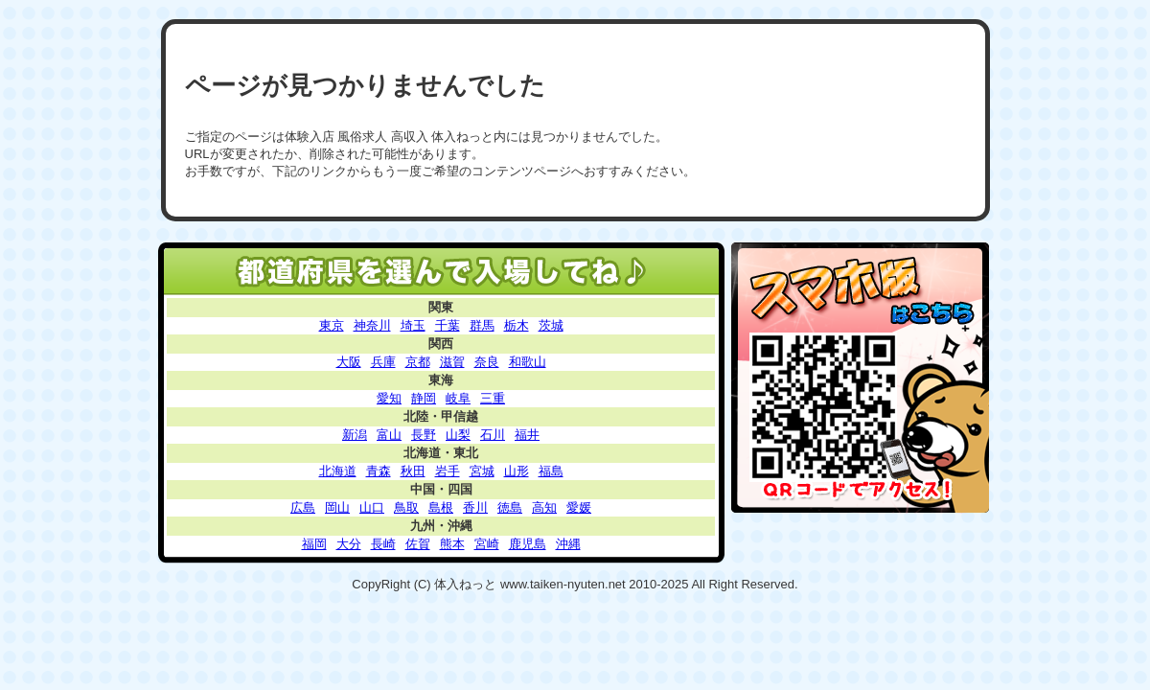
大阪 (348, 362)
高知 (544, 507)
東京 (331, 325)
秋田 (413, 471)
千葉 (447, 325)
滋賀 (452, 362)
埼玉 (413, 325)
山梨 (458, 434)
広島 (302, 507)
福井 (527, 434)
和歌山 (527, 362)
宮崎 (486, 544)
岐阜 (458, 398)
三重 (492, 398)
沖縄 (568, 544)
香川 (475, 507)
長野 (423, 434)
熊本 (452, 544)
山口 (371, 507)
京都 (417, 362)
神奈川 (372, 325)
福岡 (314, 544)
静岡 (423, 398)
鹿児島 (527, 544)
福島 (551, 471)
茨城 (551, 325)
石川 (492, 434)
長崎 (383, 544)
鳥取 (406, 507)
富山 (389, 434)
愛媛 (578, 507)
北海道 (337, 471)
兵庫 (383, 362)
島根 (440, 507)
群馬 (482, 325)
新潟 (354, 434)
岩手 (447, 471)
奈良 (486, 362)
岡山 (337, 507)
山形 (516, 471)
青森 (378, 471)
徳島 (509, 507)
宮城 (482, 471)
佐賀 (417, 544)
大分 (348, 544)
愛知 (389, 398)
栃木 (516, 325)
